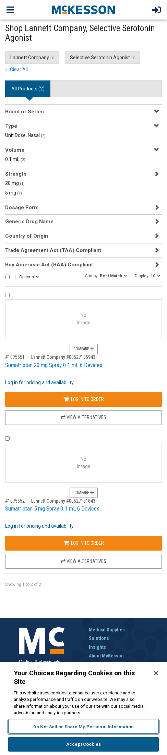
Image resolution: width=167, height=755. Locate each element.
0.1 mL (15, 159)
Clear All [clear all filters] (19, 69)
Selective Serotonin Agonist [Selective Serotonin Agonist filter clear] (100, 57)
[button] (106, 275)
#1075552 (15, 501)
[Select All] (7, 277)
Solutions (99, 638)
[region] (83, 708)
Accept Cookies (83, 744)
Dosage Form (22, 207)
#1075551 (15, 357)
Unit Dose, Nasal (25, 135)
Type (11, 126)
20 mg (15, 183)
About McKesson (106, 655)
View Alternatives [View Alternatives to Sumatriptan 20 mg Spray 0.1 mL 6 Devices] (83, 417)
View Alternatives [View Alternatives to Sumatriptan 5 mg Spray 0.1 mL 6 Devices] (83, 561)
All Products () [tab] (28, 88)
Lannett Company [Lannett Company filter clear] (29, 57)
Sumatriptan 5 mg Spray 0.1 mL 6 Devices (52, 508)
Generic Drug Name (29, 221)
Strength (15, 174)
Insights (97, 647)
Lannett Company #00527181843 (63, 501)
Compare (83, 349)
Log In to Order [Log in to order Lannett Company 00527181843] (83, 543)
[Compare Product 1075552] (7, 438)
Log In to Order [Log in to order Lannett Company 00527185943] (83, 399)
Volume (14, 150)
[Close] (156, 673)
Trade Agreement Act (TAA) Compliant (53, 250)
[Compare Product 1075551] (7, 295)
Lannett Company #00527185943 (63, 357)
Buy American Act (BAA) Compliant (49, 265)
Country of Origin (26, 236)
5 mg (13, 193)
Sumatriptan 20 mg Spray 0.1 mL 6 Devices (53, 365)
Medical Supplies (107, 629)
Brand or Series (24, 112)
